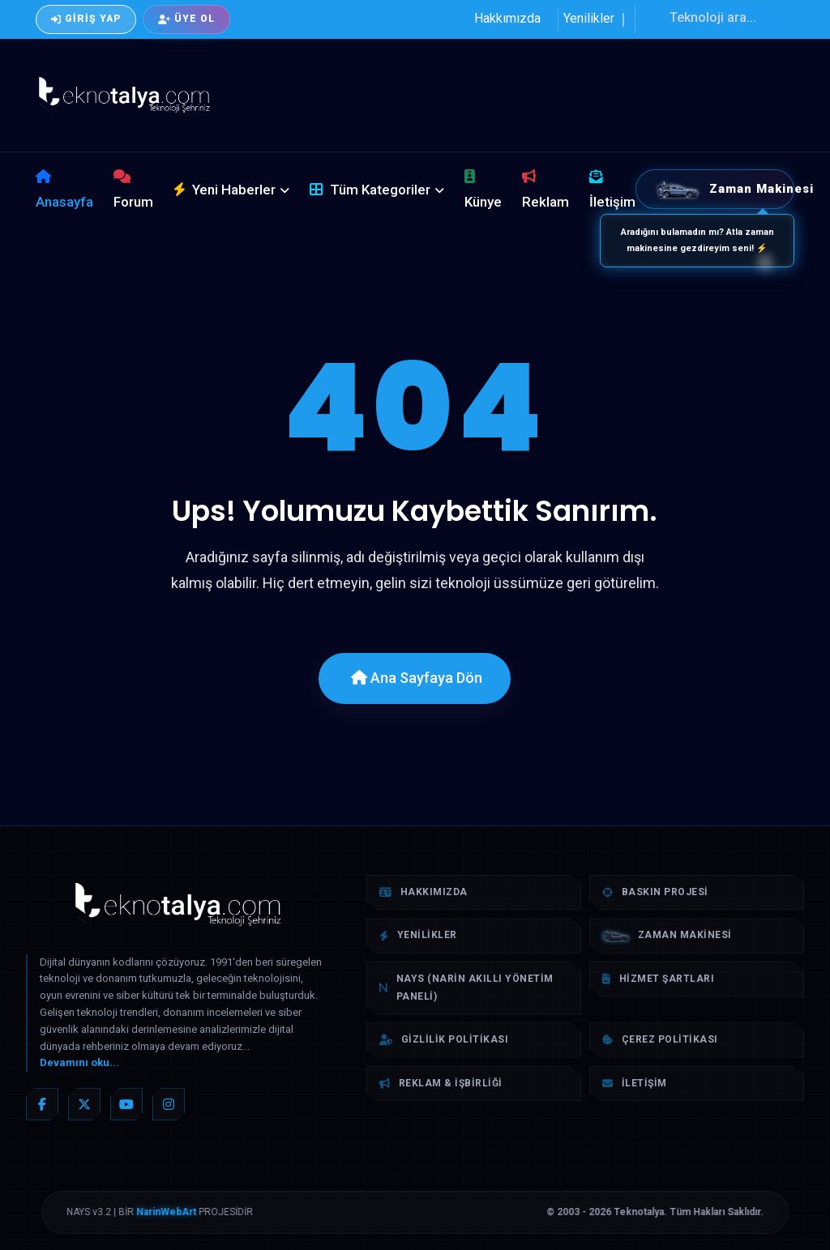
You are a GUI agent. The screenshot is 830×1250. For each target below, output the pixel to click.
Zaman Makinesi (725, 189)
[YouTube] (126, 1104)
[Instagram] (168, 1104)
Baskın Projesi (655, 892)
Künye (483, 189)
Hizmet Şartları (658, 978)
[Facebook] (42, 1104)
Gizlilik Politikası (443, 1039)
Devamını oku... (79, 1062)
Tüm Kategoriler (370, 189)
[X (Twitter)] (84, 1104)
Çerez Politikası (660, 1039)
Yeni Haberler (224, 189)
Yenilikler (588, 18)
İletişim (612, 189)
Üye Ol (186, 18)
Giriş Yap (86, 18)
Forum (133, 189)
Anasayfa (64, 189)
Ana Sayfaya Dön (416, 677)
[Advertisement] (525, 91)
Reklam (545, 189)
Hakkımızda (507, 18)
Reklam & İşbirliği (441, 1083)
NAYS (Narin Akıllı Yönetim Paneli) (466, 987)
